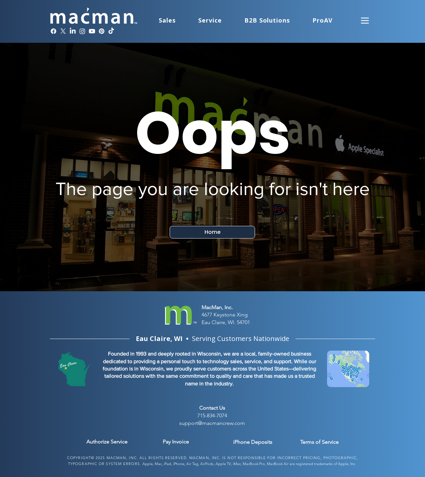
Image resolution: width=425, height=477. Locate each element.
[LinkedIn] (72, 31)
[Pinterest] (101, 31)
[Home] (212, 232)
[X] (63, 31)
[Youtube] (92, 31)
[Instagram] (82, 31)
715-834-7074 (212, 415)
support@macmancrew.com (212, 423)
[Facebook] (53, 31)
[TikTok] (111, 31)
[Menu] (365, 20)
